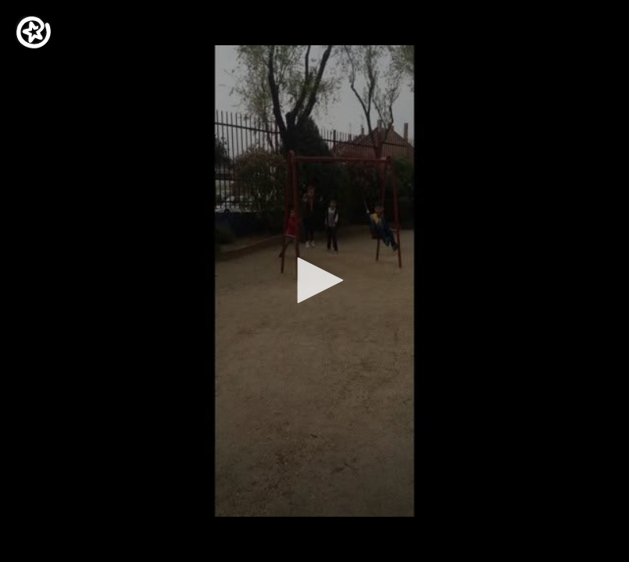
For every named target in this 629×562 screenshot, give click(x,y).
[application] (314, 281)
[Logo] (34, 32)
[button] (315, 280)
